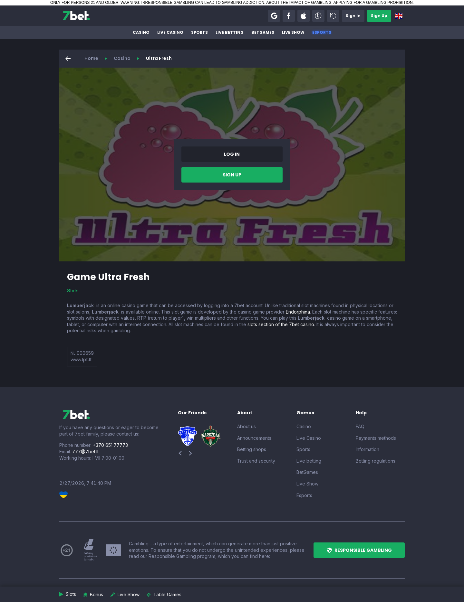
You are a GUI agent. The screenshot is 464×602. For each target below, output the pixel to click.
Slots (73, 290)
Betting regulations (375, 461)
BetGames (262, 32)
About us (246, 426)
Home (91, 58)
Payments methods (376, 438)
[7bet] (76, 15)
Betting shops (251, 449)
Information (367, 449)
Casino (141, 32)
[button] (274, 16)
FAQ (360, 426)
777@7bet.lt (85, 451)
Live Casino (170, 32)
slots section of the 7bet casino (280, 324)
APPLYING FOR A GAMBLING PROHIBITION (373, 2)
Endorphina (298, 312)
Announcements (254, 438)
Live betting (230, 32)
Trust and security (256, 461)
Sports (199, 32)
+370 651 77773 (110, 445)
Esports (321, 32)
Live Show (293, 32)
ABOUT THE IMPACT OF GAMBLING (298, 2)
